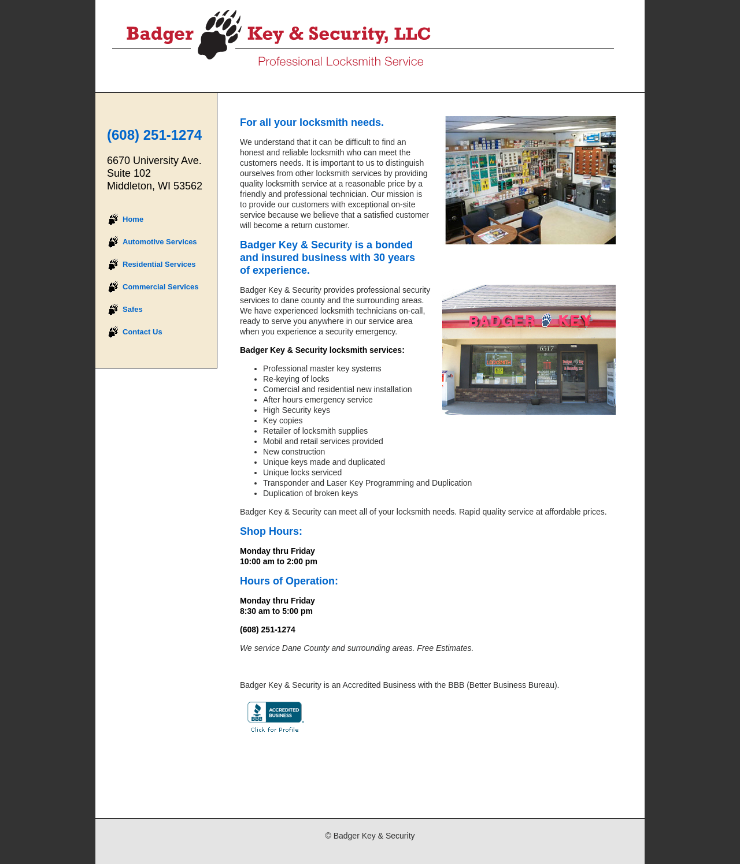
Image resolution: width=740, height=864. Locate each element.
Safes (133, 309)
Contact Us (142, 331)
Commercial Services (161, 286)
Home (133, 219)
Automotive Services (160, 241)
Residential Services (159, 264)
